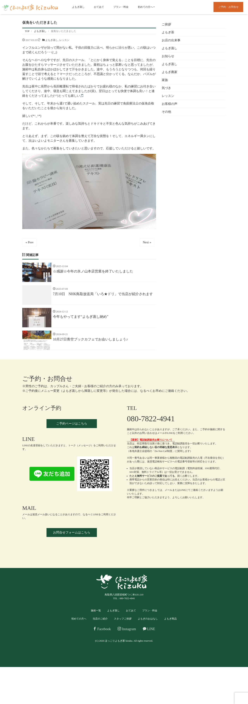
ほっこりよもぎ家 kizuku (119, 640)
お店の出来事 (171, 40)
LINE (149, 629)
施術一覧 (96, 610)
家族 (165, 80)
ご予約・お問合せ (228, 6)
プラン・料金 (120, 6)
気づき (166, 88)
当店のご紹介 (100, 618)
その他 (166, 111)
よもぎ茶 (168, 32)
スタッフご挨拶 (123, 618)
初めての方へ (145, 6)
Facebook (102, 629)
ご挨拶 (166, 24)
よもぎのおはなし (148, 618)
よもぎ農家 (169, 72)
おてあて (99, 6)
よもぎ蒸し (78, 6)
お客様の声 (169, 103)
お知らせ (168, 56)
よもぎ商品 (170, 618)
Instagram (127, 629)
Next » (147, 242)
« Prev (30, 242)
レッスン (64, 40)
